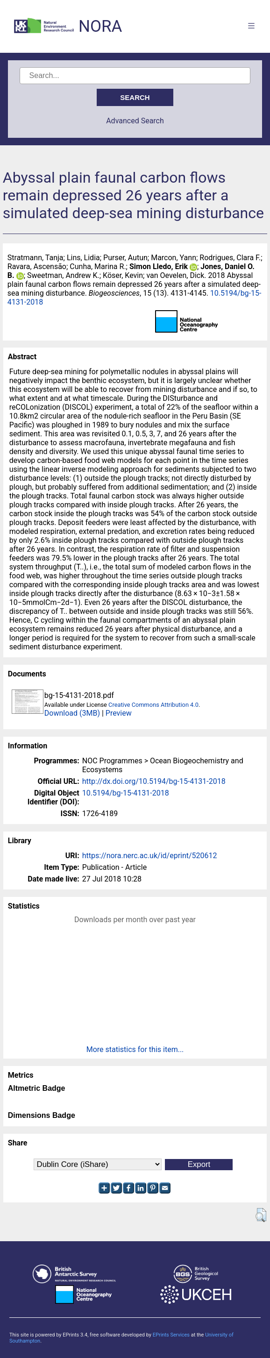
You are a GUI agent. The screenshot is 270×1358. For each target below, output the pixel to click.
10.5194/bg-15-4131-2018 (125, 793)
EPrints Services (171, 1335)
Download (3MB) (72, 713)
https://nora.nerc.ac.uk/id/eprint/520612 (149, 855)
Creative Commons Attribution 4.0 (153, 704)
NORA (100, 26)
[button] (261, 1215)
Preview (119, 713)
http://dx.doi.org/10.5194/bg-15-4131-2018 (154, 781)
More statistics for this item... (135, 1049)
